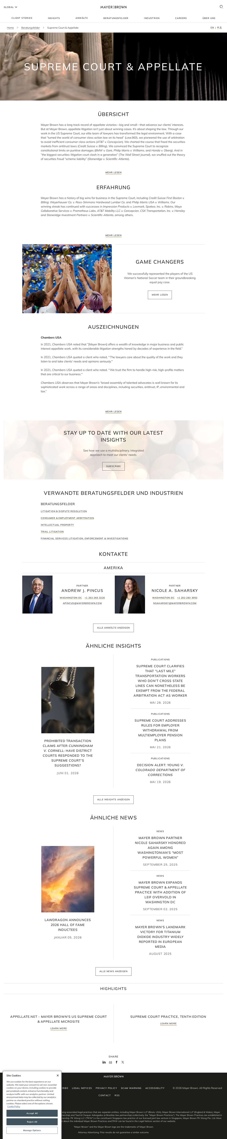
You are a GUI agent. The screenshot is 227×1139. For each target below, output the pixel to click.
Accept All (32, 1129)
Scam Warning (131, 1088)
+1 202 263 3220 (95, 600)
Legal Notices (82, 1088)
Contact (105, 1095)
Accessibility (155, 1088)
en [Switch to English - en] (212, 27)
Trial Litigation (52, 534)
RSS (117, 1095)
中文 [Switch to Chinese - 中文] (219, 27)
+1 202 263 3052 (187, 600)
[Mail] (110, 1062)
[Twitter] (123, 1063)
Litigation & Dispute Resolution (64, 514)
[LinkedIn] (104, 1063)
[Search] (221, 7)
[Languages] (10, 7)
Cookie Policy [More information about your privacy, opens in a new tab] (13, 1123)
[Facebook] (116, 1063)
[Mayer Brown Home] (113, 7)
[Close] (57, 1091)
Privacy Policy (106, 1088)
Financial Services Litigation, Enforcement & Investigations (84, 541)
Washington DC (71, 600)
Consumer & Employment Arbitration (67, 521)
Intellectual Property (57, 527)
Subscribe (113, 469)
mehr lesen (113, 172)
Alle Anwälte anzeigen (113, 630)
